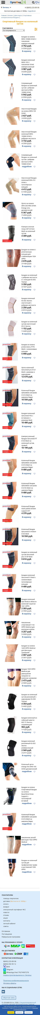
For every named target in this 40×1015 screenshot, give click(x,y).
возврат (6, 907)
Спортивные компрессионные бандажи (16, 16)
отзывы (6, 915)
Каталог (10, 15)
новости (6, 912)
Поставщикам (7, 934)
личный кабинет (9, 923)
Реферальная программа (11, 937)
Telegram (8, 969)
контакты (6, 921)
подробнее (32, 11)
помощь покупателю (11, 898)
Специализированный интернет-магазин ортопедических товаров (19, 1003)
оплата (5, 904)
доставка (14, 901)
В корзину (26, 51)
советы (6, 926)
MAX (6, 967)
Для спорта (18, 15)
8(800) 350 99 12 (9, 964)
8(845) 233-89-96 (32, 7)
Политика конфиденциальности (26, 1008)
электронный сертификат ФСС (14, 910)
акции (5, 918)
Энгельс (6, 7)
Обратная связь (9, 998)
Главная (4, 15)
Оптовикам (6, 931)
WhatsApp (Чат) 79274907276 (16, 972)
